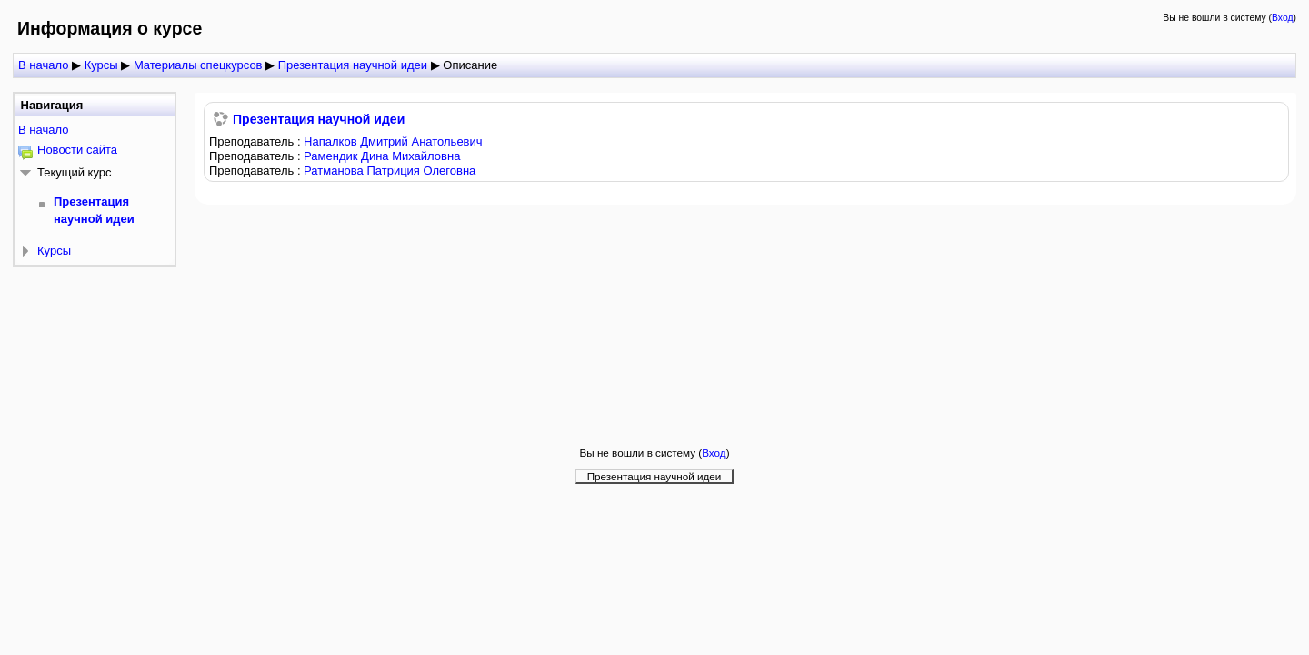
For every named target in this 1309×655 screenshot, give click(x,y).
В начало (43, 129)
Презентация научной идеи (319, 119)
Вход (1283, 18)
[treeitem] (94, 130)
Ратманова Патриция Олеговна (389, 170)
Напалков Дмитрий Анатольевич (393, 141)
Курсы (54, 250)
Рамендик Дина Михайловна (382, 156)
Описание (470, 65)
